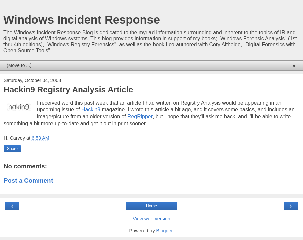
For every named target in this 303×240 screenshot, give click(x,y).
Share (12, 148)
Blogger (164, 230)
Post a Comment (28, 180)
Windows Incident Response (81, 19)
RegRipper (140, 116)
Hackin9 (90, 109)
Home (151, 206)
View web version (151, 218)
